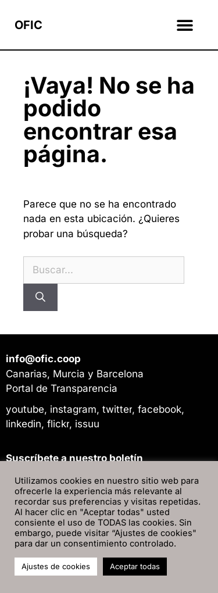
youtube (25, 409)
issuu (87, 424)
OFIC (28, 25)
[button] (184, 25)
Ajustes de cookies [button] (56, 566)
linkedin (23, 424)
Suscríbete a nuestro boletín (74, 458)
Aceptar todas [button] (135, 566)
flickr (58, 424)
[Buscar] (40, 297)
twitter (117, 409)
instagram (73, 409)
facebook (159, 409)
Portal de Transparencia (61, 388)
